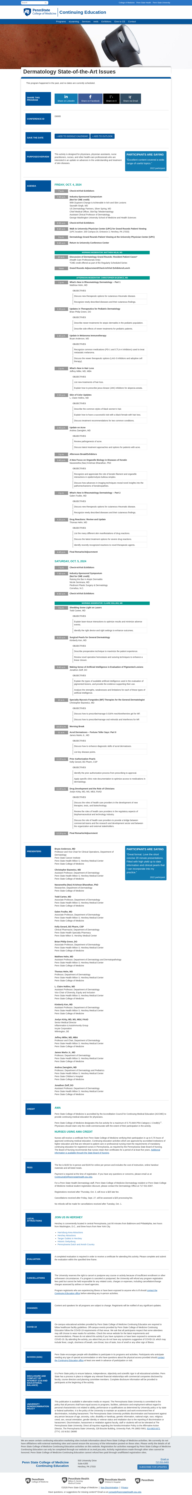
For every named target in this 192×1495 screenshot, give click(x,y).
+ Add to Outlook (102, 136)
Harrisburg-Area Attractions (70, 1232)
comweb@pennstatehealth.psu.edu (124, 1492)
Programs (61, 21)
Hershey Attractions (67, 1235)
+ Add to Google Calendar (72, 136)
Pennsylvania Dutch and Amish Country (76, 1244)
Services (86, 21)
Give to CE (119, 21)
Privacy (124, 1487)
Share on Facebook (90, 98)
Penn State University (161, 3)
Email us (165, 1459)
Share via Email (130, 98)
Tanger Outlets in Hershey (70, 1238)
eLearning (74, 21)
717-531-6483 (162, 1462)
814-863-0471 (153, 1428)
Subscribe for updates (153, 1467)
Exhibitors (106, 21)
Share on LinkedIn (66, 98)
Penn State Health (143, 3)
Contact (132, 21)
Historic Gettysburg (66, 1241)
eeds (95, 21)
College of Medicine (127, 3)
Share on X (111, 98)
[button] (46, 2)
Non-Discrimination (109, 1487)
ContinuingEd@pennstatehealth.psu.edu (73, 1177)
